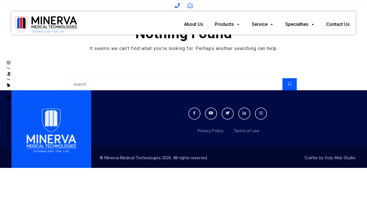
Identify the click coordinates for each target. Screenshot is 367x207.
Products (227, 23)
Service (263, 23)
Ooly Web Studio (340, 157)
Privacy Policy (210, 130)
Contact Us (338, 23)
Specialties (300, 23)
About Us (193, 23)
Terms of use (245, 130)
